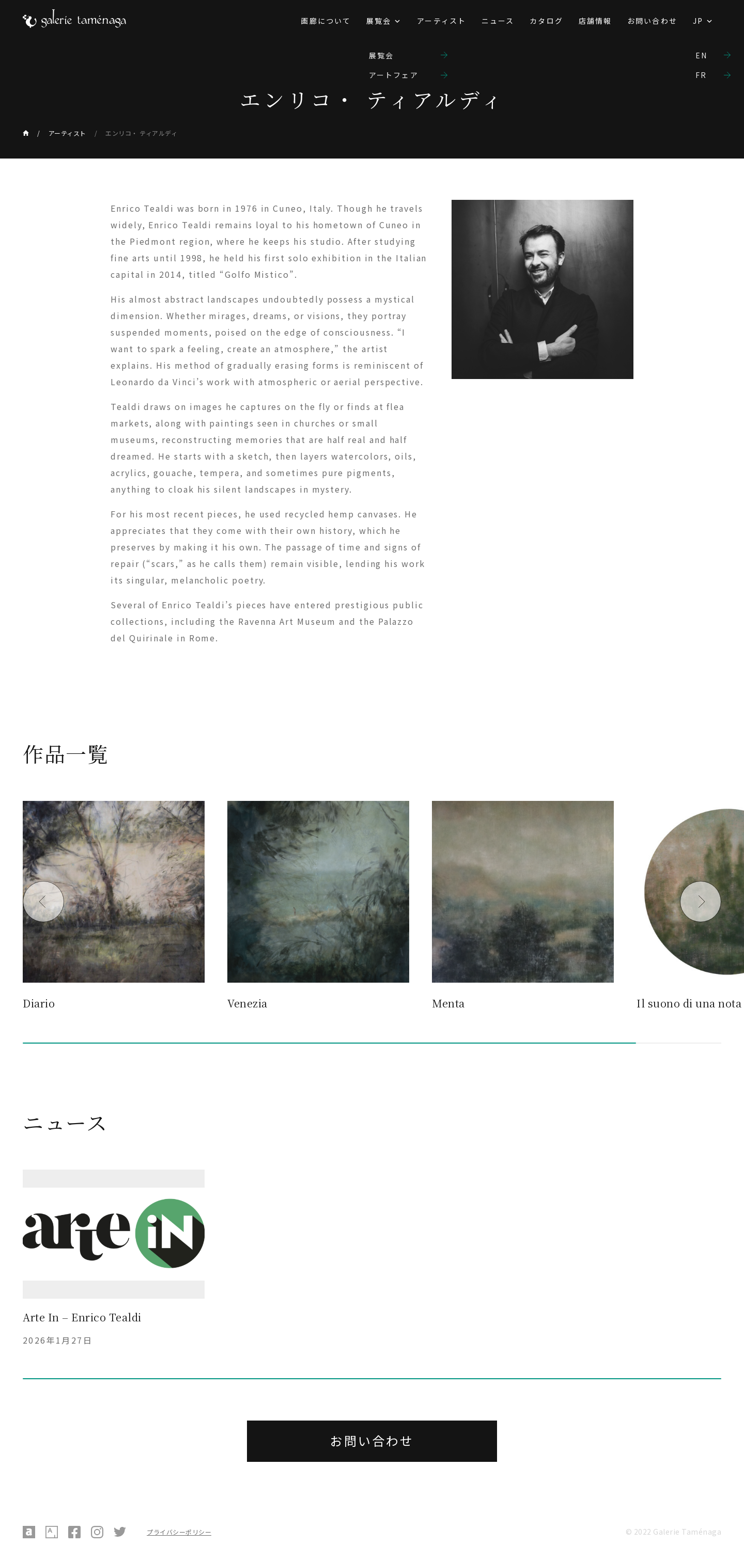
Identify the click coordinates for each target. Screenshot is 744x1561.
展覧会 (378, 20)
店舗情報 (595, 20)
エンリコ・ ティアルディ (141, 133)
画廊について (326, 20)
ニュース (498, 20)
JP (698, 20)
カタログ (546, 20)
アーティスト (441, 20)
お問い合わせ (652, 20)
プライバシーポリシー (179, 1531)
